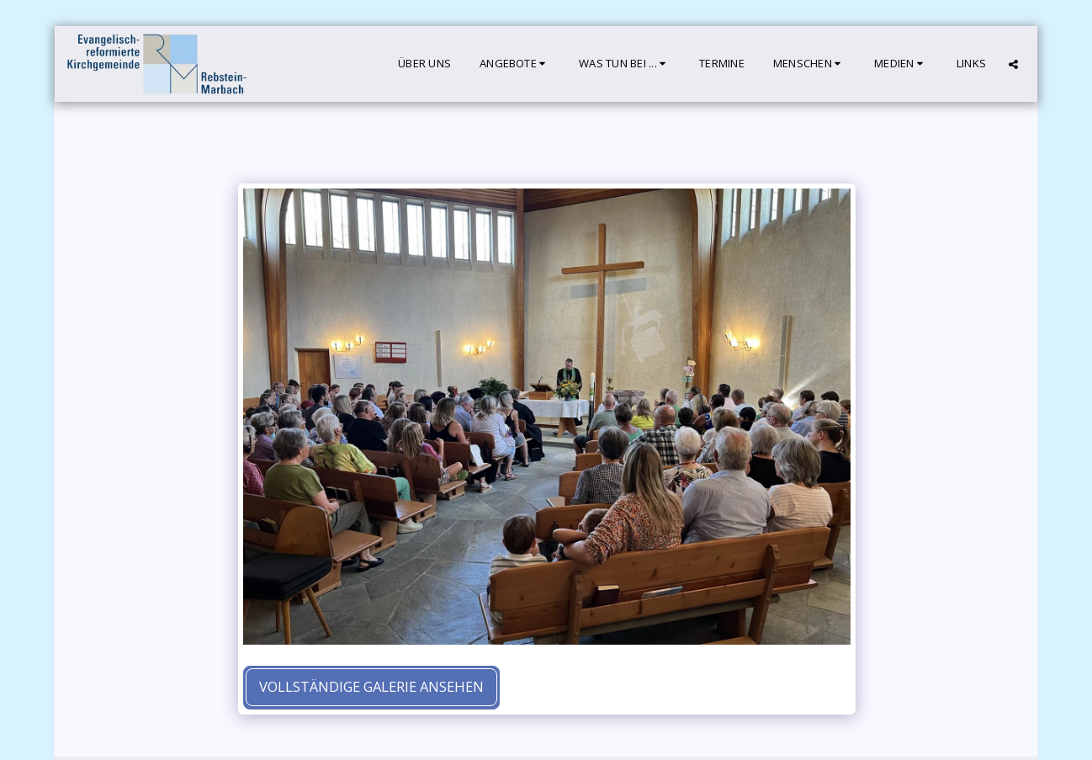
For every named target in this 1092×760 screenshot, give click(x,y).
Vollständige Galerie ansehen (371, 686)
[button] (515, 64)
